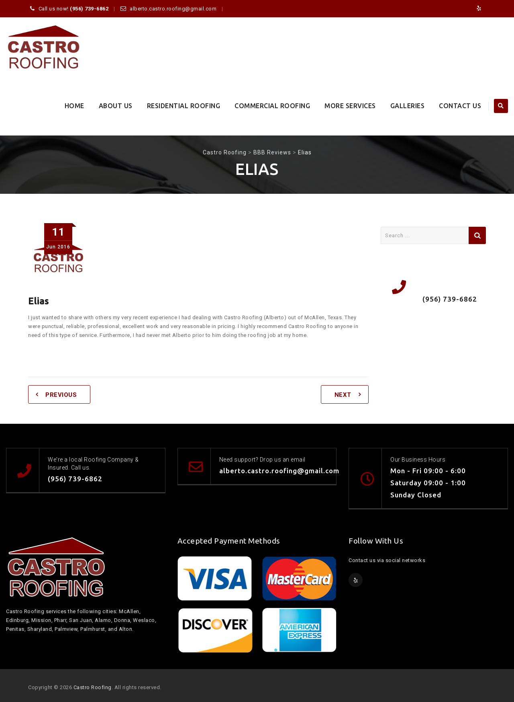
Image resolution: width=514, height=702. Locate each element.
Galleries (407, 105)
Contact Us (460, 105)
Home (74, 105)
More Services (350, 105)
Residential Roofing (183, 105)
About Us (116, 105)
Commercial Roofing (272, 105)
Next (343, 394)
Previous (61, 394)
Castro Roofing (92, 687)
